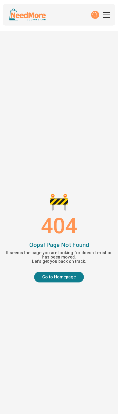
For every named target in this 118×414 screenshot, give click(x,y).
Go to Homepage (59, 276)
